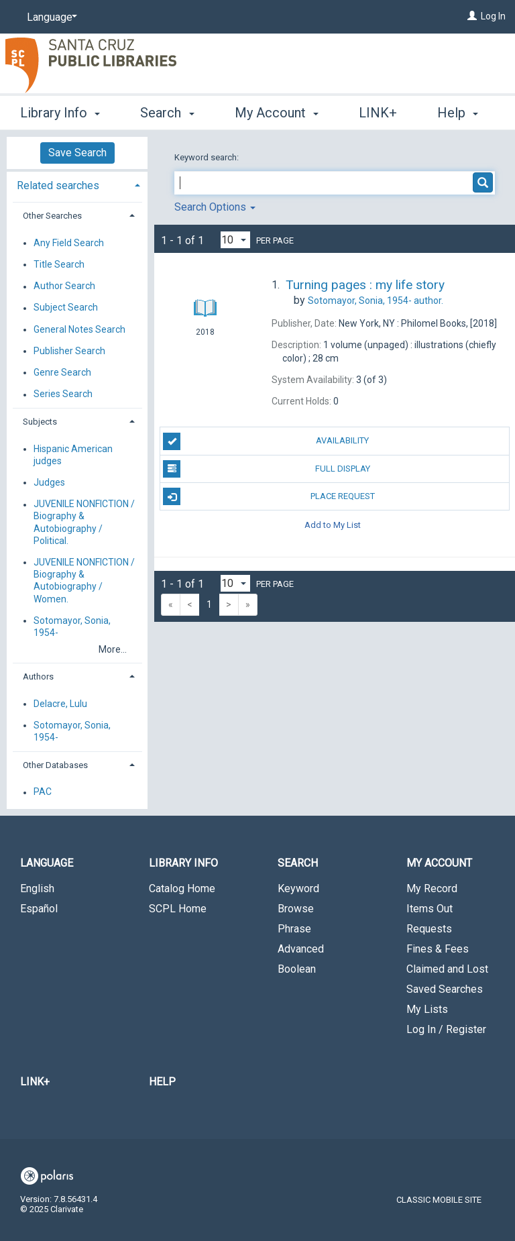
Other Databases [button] (55, 765)
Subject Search (66, 308)
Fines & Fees (437, 948)
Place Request (268, 496)
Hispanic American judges (73, 454)
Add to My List (332, 524)
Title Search (59, 264)
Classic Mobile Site (438, 1200)
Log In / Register (446, 1029)
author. (375, 300)
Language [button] (46, 863)
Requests (429, 928)
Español (39, 908)
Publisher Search (69, 350)
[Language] (49, 17)
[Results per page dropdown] (235, 239)
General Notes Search (79, 329)
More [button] (385, 113)
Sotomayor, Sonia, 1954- (72, 626)
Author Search (64, 286)
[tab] (77, 184)
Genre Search (62, 372)
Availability (266, 441)
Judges (49, 482)
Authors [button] (38, 676)
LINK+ (35, 1081)
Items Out (429, 908)
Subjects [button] (40, 422)
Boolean (297, 969)
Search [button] (167, 111)
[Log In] (472, 16)
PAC (43, 792)
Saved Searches (444, 989)
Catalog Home (182, 888)
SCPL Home (178, 908)
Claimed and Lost (447, 969)
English (37, 888)
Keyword (298, 888)
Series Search (63, 394)
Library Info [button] (60, 111)
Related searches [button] (58, 185)
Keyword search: (207, 157)
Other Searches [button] (52, 216)
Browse (296, 908)
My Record (431, 888)
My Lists (427, 1009)
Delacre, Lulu (60, 703)
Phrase (294, 928)
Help (162, 1081)
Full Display (266, 469)
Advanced (301, 948)
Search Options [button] (214, 207)
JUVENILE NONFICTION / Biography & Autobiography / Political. (84, 523)
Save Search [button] (77, 152)
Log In (493, 16)
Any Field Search (69, 242)
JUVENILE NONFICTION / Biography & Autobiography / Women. (84, 580)
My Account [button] (277, 111)
